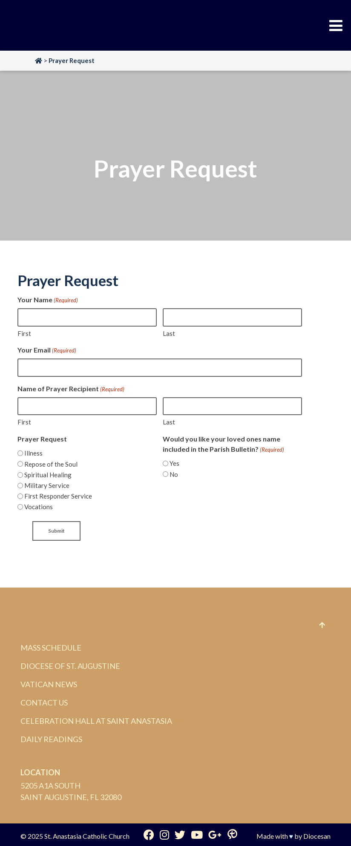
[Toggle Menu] (336, 25)
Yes (174, 463)
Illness (33, 453)
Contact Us (44, 702)
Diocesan (317, 836)
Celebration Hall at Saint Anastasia (96, 721)
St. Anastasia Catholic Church (86, 836)
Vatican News (48, 684)
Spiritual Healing (48, 475)
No (174, 474)
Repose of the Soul (51, 464)
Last (169, 333)
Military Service (46, 485)
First (24, 333)
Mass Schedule (50, 647)
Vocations (38, 506)
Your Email (46, 350)
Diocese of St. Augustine (70, 666)
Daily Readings (51, 739)
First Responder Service (58, 496)
